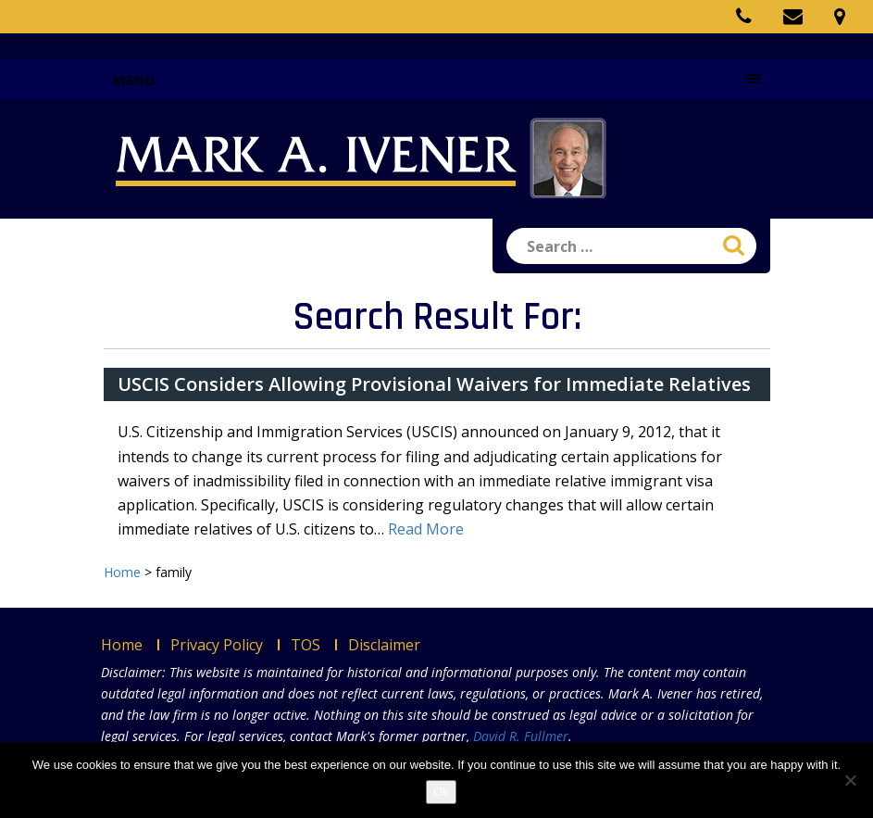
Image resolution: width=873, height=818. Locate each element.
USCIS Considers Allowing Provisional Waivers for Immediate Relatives (434, 383)
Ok (441, 792)
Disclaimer (384, 645)
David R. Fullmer (520, 736)
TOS (305, 645)
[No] (850, 780)
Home (122, 645)
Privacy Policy (216, 645)
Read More (426, 529)
